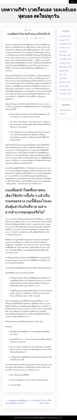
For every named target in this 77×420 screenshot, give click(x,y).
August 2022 (64, 71)
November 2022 (65, 59)
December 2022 (65, 55)
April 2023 (63, 51)
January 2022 (64, 86)
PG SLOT (35, 245)
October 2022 (64, 63)
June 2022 (63, 74)
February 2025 (64, 36)
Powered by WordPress (24, 418)
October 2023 (64, 48)
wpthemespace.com (54, 418)
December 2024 (65, 44)
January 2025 (64, 40)
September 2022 (65, 67)
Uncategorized (65, 110)
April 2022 (63, 78)
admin (31, 38)
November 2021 (65, 94)
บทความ (29, 30)
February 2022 (64, 82)
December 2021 (65, 90)
